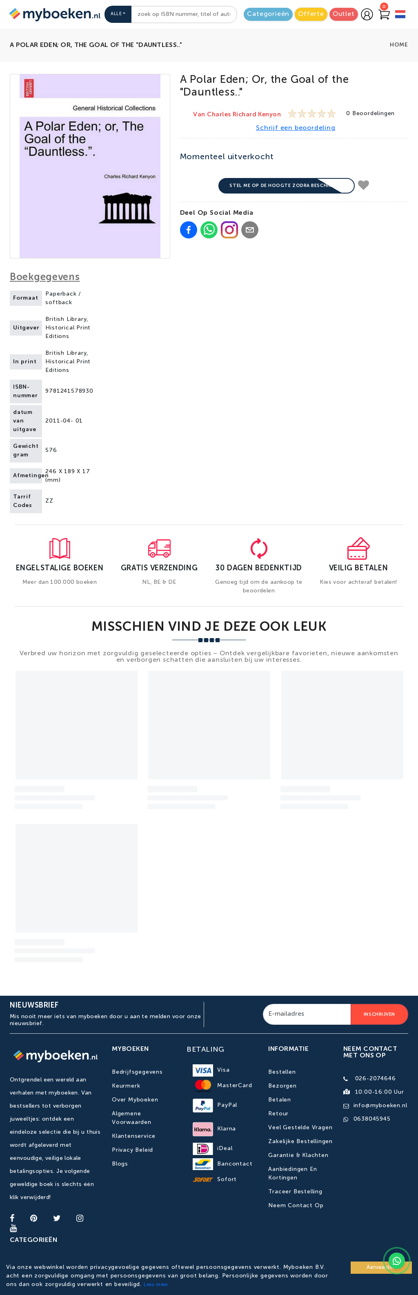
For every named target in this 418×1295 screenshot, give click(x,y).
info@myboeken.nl (380, 1105)
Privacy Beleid (132, 1150)
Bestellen (282, 1072)
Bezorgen (282, 1086)
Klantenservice (134, 1136)
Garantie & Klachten (298, 1155)
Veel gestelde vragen (300, 1127)
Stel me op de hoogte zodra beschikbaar (286, 185)
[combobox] (184, 14)
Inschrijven (379, 1014)
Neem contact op (295, 1205)
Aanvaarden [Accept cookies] (381, 1267)
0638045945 (372, 1119)
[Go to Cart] (384, 14)
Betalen (279, 1100)
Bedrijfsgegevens (137, 1072)
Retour (278, 1114)
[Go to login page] (367, 14)
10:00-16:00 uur (379, 1092)
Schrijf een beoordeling (295, 128)
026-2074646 (375, 1078)
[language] (400, 15)
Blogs (120, 1164)
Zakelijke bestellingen (300, 1141)
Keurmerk (126, 1086)
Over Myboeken (135, 1100)
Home (399, 45)
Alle (116, 14)
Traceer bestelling (295, 1192)
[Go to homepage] (53, 14)
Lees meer (156, 1284)
